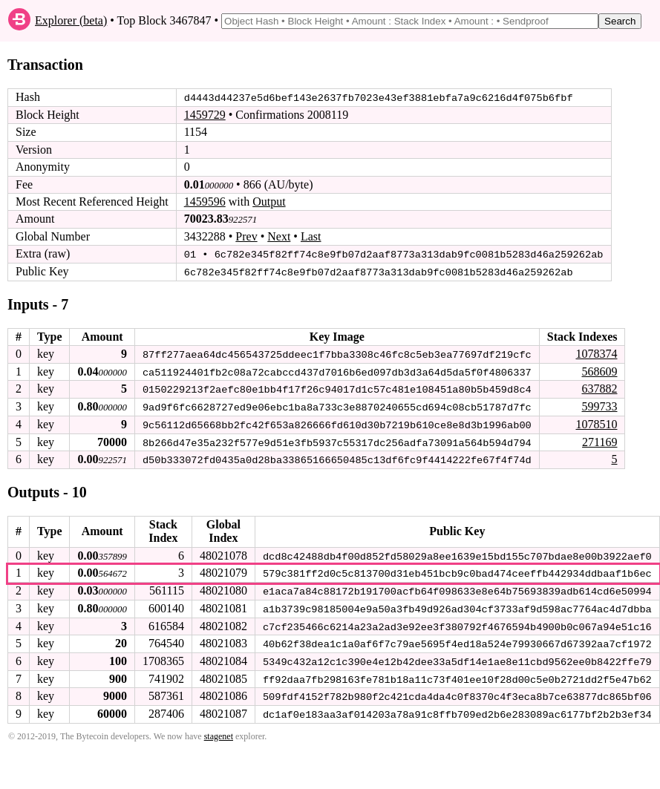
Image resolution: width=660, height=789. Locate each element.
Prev (246, 236)
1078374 (596, 353)
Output (268, 201)
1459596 (205, 201)
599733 (599, 405)
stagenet (218, 732)
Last (311, 236)
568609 (599, 370)
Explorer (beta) (71, 20)
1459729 (205, 114)
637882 (599, 388)
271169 (599, 439)
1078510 (596, 422)
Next (278, 236)
